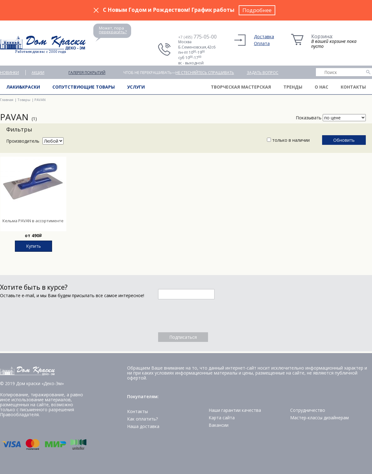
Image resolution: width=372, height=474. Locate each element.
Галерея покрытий (87, 72)
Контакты (353, 87)
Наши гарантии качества (235, 410)
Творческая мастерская (241, 87)
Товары (23, 99)
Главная (6, 99)
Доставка (264, 36)
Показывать (308, 118)
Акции (38, 72)
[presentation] (205, 316)
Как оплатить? (142, 419)
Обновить (344, 140)
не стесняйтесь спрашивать (204, 72)
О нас (321, 87)
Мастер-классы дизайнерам (319, 418)
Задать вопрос (262, 72)
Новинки (9, 72)
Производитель (22, 141)
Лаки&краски (23, 87)
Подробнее (257, 10)
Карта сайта (222, 418)
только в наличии (288, 140)
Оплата (262, 43)
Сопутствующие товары (83, 87)
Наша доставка (143, 426)
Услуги (136, 87)
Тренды (292, 87)
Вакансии (218, 425)
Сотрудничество (307, 410)
